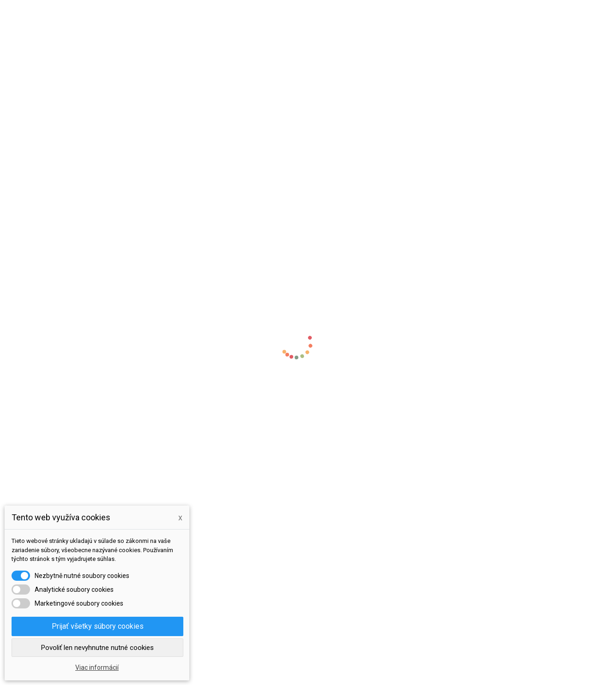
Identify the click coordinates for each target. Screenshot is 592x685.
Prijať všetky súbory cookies (98, 626)
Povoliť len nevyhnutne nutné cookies (97, 647)
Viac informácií (97, 667)
